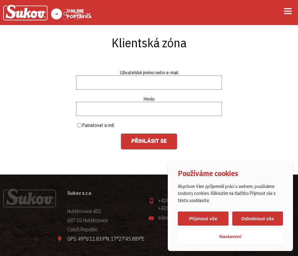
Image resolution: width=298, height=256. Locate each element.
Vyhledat (65, 14)
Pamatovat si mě (95, 125)
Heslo (149, 99)
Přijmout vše (203, 218)
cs (78, 14)
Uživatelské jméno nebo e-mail (149, 73)
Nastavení (230, 236)
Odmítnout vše (257, 218)
